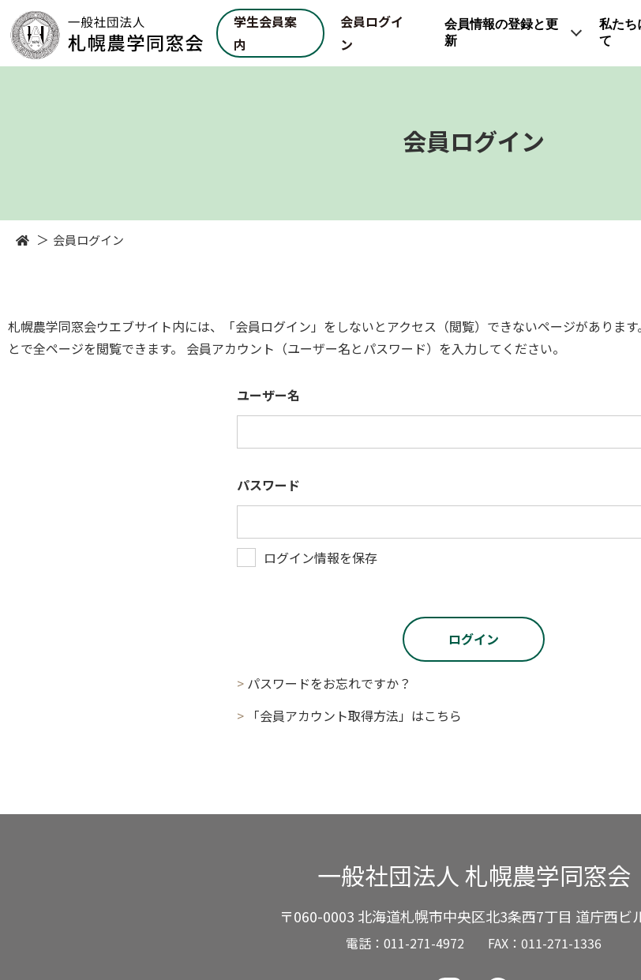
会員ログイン (371, 33)
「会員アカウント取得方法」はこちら (354, 715)
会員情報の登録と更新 (501, 32)
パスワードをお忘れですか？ (329, 683)
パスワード (268, 484)
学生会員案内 (265, 33)
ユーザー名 (268, 394)
